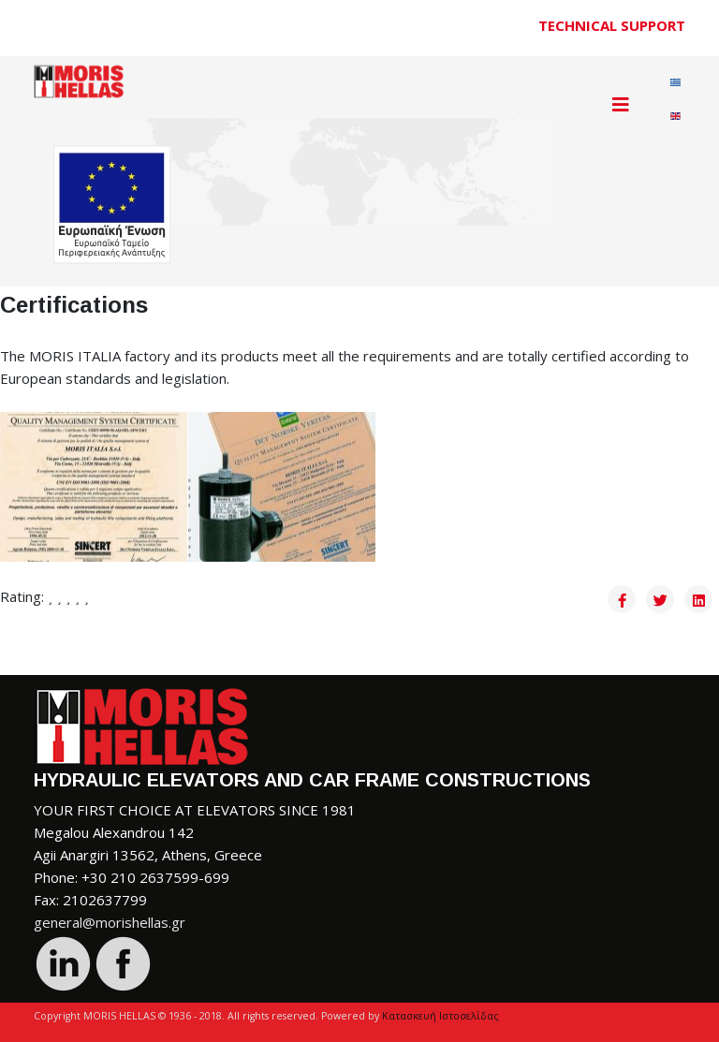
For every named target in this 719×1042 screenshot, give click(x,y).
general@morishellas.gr (109, 922)
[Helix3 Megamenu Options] (620, 104)
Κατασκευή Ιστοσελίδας (440, 1015)
